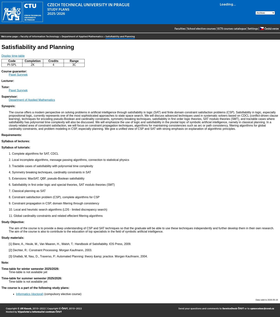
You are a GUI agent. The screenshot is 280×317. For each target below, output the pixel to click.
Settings (253, 28)
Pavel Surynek (18, 74)
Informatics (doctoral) (29, 294)
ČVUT (64, 308)
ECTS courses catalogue (231, 28)
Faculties (180, 28)
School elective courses (201, 28)
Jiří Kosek (25, 308)
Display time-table (13, 55)
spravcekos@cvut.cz (262, 308)
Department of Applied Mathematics (82, 36)
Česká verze (269, 28)
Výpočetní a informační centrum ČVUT (40, 311)
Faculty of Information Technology (39, 36)
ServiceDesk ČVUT (233, 308)
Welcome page (9, 36)
